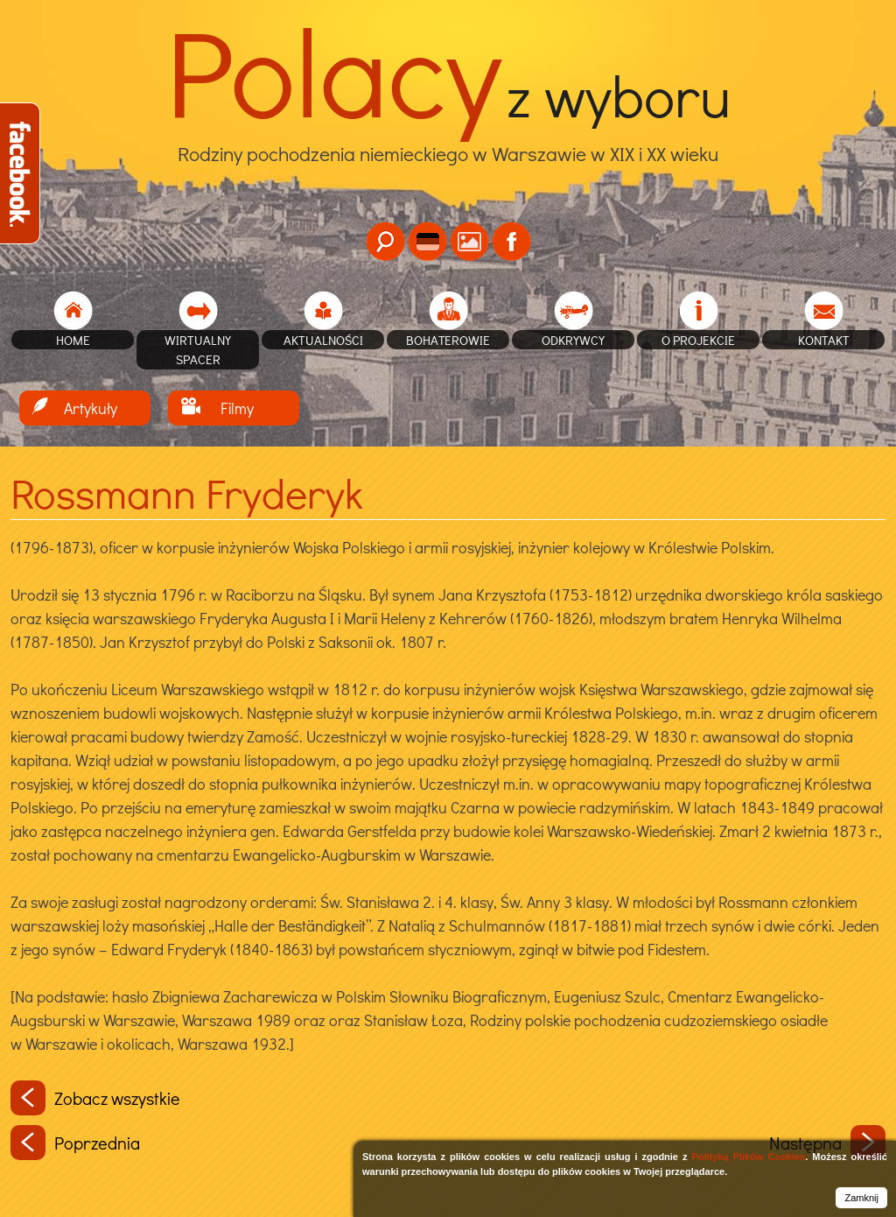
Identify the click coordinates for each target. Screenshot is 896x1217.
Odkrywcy (573, 339)
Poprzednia (75, 1142)
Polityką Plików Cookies (748, 1156)
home (73, 339)
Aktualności (323, 339)
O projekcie (698, 339)
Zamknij (861, 1197)
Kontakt (824, 339)
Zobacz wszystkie (95, 1097)
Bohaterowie (448, 339)
